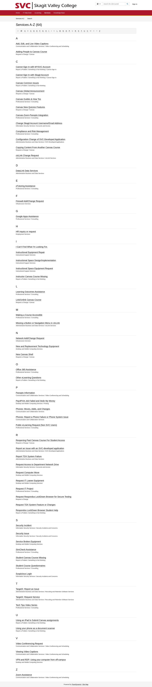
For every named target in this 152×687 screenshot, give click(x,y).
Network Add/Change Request (30, 338)
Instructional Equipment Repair (30, 252)
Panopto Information (25, 393)
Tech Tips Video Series (26, 605)
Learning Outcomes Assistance (30, 292)
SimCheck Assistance (26, 549)
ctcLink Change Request (27, 155)
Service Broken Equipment (28, 541)
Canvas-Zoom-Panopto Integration (32, 115)
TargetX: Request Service (28, 597)
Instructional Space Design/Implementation (36, 260)
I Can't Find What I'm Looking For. (32, 247)
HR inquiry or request (26, 231)
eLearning (38, 13)
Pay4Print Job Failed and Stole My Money (35, 401)
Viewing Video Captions (27, 651)
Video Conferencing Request (29, 643)
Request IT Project (24, 488)
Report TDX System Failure (29, 456)
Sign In (134, 4)
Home (18, 13)
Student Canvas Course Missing (31, 557)
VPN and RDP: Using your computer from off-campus (41, 659)
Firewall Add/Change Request (30, 201)
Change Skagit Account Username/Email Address (39, 123)
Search (29, 18)
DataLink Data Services (27, 171)
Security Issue (22, 533)
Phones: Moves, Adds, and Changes (33, 409)
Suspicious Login (24, 574)
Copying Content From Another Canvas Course (38, 147)
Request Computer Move (27, 472)
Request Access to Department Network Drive (37, 464)
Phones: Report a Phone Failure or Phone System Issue (42, 417)
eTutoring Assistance (25, 186)
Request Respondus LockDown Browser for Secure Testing (43, 497)
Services (47, 13)
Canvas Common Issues (27, 83)
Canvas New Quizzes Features (30, 107)
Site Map (85, 684)
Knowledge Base (59, 13)
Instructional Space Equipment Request (34, 268)
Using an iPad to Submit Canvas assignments (37, 620)
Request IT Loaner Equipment (30, 480)
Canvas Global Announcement (30, 91)
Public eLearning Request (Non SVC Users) (36, 425)
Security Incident (23, 525)
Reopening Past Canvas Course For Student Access (40, 440)
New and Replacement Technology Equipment (37, 346)
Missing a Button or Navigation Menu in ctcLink (38, 323)
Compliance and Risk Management (32, 131)
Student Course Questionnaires (30, 565)
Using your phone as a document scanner (35, 628)
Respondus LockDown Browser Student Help (37, 510)
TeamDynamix (76, 684)
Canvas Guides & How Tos (28, 99)
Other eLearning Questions (28, 377)
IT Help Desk (27, 13)
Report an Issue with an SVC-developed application (40, 448)
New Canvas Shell (24, 354)
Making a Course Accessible (29, 315)
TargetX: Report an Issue (27, 589)
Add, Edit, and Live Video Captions (32, 43)
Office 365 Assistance (26, 369)
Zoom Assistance (24, 675)
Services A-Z (20, 18)
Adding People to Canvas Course (31, 52)
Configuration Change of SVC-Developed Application (40, 139)
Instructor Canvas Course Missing (32, 276)
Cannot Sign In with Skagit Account (32, 75)
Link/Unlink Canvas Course (28, 300)
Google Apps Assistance (27, 216)
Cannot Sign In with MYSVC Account (33, 67)
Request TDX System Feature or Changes (35, 505)
